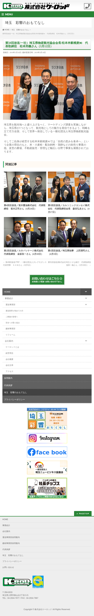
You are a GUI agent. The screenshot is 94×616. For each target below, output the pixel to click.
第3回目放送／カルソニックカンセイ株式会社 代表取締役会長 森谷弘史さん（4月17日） (69, 208)
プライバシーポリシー (12, 561)
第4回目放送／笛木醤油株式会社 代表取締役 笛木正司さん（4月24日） (24, 207)
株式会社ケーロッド (43, 609)
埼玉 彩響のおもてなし (13, 555)
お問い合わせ (8, 567)
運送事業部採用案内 (11, 537)
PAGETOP (84, 513)
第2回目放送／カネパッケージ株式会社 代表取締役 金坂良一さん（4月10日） (24, 252)
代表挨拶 (6, 549)
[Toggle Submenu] (86, 291)
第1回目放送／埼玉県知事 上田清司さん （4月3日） (69, 252)
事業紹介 (6, 525)
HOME (5, 519)
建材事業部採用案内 (11, 543)
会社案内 (6, 531)
